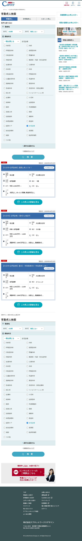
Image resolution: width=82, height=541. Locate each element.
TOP (24, 492)
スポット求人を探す (29, 500)
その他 (8, 140)
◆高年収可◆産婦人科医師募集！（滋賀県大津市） (67, 68)
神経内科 (9, 60)
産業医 (31, 130)
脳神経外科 (9, 83)
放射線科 (9, 116)
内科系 (8, 45)
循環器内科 (32, 50)
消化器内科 (9, 55)
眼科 (7, 107)
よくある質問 (27, 514)
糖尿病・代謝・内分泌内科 (38, 60)
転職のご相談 (27, 503)
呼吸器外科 (32, 74)
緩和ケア (9, 126)
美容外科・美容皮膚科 (36, 88)
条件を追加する (28, 146)
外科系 (8, 69)
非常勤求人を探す (28, 498)
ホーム (4, 9)
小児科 (31, 97)
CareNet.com (46, 498)
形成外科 (9, 88)
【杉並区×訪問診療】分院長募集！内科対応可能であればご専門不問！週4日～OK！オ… (68, 46)
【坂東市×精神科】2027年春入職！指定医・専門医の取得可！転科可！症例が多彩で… (68, 57)
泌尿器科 (32, 102)
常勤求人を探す (28, 495)
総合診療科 (9, 130)
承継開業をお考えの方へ (69, 15)
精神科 (8, 102)
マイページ (26, 506)
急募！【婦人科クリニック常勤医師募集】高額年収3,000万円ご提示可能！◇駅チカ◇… (68, 87)
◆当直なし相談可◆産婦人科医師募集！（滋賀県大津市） (68, 77)
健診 (7, 135)
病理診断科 (9, 121)
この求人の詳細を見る (28, 202)
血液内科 (9, 65)
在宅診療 (32, 126)
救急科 (31, 121)
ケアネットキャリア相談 (30, 511)
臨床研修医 (32, 135)
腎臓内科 (32, 55)
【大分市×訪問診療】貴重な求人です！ (17, 168)
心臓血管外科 (10, 79)
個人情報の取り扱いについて (50, 506)
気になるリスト (28, 508)
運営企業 (44, 495)
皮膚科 (8, 97)
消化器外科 (9, 74)
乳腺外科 (32, 79)
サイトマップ (46, 500)
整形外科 (32, 83)
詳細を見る (49, 168)
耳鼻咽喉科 (32, 107)
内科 (30, 45)
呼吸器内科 (9, 50)
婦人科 (8, 93)
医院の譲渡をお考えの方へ (68, 23)
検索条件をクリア (28, 151)
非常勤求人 (27, 19)
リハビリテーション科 (36, 93)
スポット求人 (46, 19)
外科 (30, 69)
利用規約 (44, 503)
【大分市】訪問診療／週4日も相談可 (16, 216)
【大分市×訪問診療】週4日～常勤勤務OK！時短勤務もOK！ (25, 266)
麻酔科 (31, 116)
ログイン (44, 508)
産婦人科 (9, 112)
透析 (30, 112)
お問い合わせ (46, 492)
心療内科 (32, 65)
